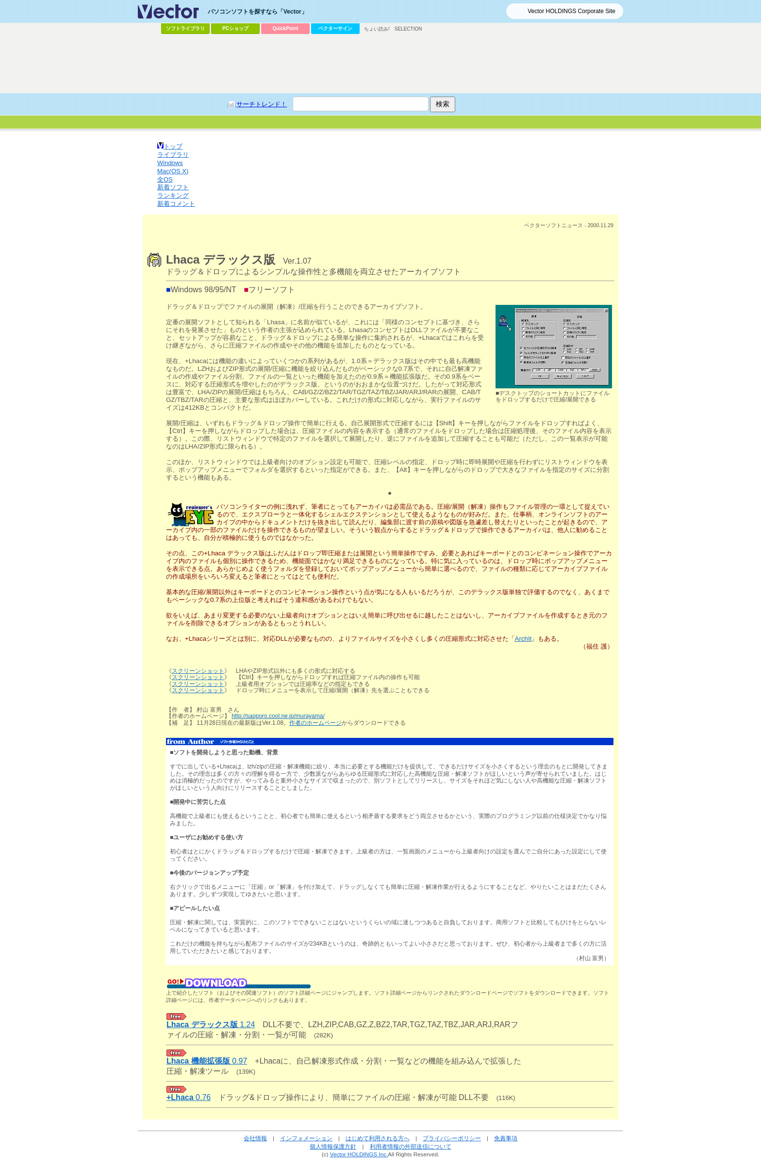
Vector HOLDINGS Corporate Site (571, 11)
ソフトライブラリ (185, 28)
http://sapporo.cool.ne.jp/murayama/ (278, 716)
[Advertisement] (380, 63)
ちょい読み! (377, 29)
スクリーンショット (198, 670)
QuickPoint (285, 28)
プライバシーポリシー (452, 1138)
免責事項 (505, 1138)
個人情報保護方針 (333, 1146)
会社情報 (255, 1138)
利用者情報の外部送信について (410, 1146)
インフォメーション (306, 1138)
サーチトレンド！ (261, 104)
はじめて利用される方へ (378, 1138)
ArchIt (523, 638)
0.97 (206, 1061)
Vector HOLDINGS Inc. (359, 1154)
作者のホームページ (315, 722)
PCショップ (235, 28)
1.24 (210, 1024)
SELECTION (408, 29)
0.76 (188, 1097)
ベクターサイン (335, 28)
